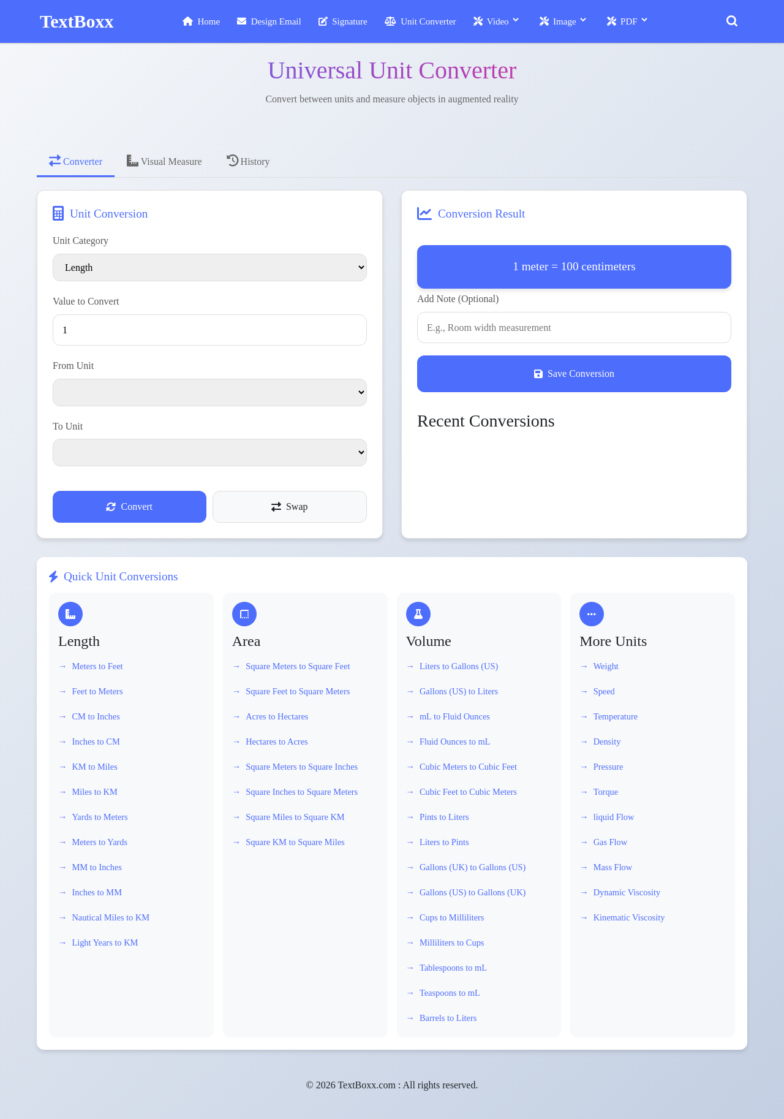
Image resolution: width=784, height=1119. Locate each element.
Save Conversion (574, 373)
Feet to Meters (97, 691)
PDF (622, 21)
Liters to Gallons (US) (459, 666)
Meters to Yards (99, 842)
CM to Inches (95, 716)
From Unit (73, 365)
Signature (343, 21)
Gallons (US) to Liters (459, 691)
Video (491, 21)
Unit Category (80, 240)
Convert (129, 506)
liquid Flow (614, 817)
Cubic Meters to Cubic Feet (468, 767)
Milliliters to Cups (452, 942)
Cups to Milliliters (452, 917)
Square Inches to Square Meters (302, 792)
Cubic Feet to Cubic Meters (468, 792)
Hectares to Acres (277, 741)
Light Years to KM (105, 942)
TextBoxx (77, 21)
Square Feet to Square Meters (298, 691)
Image (558, 21)
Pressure (609, 767)
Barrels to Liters (448, 1018)
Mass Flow (613, 867)
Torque (606, 792)
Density (607, 741)
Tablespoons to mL (453, 968)
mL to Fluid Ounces (455, 716)
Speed (604, 691)
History (248, 160)
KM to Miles (94, 767)
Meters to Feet (97, 666)
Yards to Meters (99, 817)
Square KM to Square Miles (295, 842)
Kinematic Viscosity (629, 917)
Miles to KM (94, 792)
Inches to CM (95, 741)
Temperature (616, 716)
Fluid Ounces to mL (455, 741)
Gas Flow (611, 842)
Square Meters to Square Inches (302, 767)
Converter (75, 160)
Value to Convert (86, 301)
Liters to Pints (444, 842)
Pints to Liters (444, 817)
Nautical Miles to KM (110, 917)
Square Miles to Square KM (295, 817)
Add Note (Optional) (458, 299)
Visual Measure (164, 160)
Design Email (269, 21)
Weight (606, 666)
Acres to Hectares (277, 716)
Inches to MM (97, 892)
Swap (289, 506)
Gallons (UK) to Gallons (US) (473, 867)
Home (201, 21)
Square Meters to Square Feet (298, 666)
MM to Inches (97, 867)
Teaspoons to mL (450, 993)
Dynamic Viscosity (627, 892)
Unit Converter (420, 21)
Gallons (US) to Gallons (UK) (473, 892)
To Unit (68, 426)
